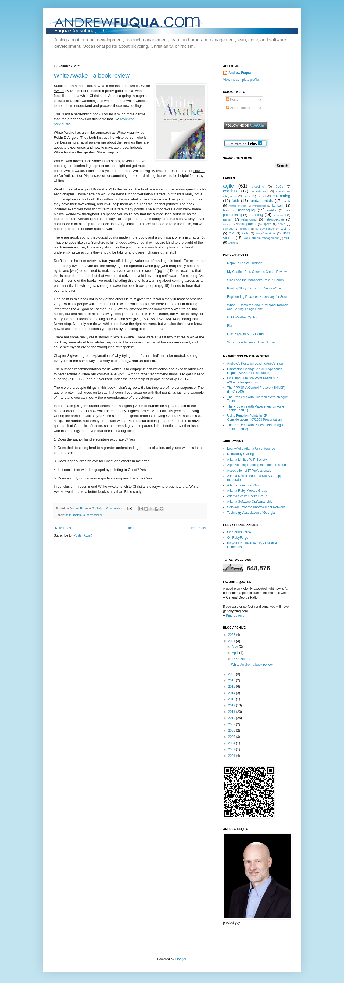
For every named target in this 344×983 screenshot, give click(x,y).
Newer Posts (64, 528)
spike (281, 224)
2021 (232, 641)
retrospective (275, 219)
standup (228, 228)
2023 (232, 635)
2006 (232, 730)
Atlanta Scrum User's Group (247, 496)
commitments (259, 191)
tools (245, 233)
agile (228, 186)
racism (77, 514)
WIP (287, 238)
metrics (272, 210)
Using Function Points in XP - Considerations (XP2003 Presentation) (254, 417)
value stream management (261, 238)
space (267, 224)
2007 (232, 724)
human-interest (237, 205)
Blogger (180, 959)
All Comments (238, 108)
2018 (232, 680)
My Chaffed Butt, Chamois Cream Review (257, 272)
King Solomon (236, 615)
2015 (232, 686)
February (239, 659)
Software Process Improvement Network (256, 507)
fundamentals (261, 201)
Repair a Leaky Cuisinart (244, 263)
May (235, 646)
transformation (265, 233)
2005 (232, 737)
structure (245, 228)
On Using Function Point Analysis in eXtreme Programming (252, 380)
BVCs (279, 186)
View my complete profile (241, 80)
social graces (246, 224)
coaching (231, 191)
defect (262, 196)
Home (131, 528)
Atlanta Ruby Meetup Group (247, 491)
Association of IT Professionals (249, 470)
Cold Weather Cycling (242, 317)
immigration (259, 205)
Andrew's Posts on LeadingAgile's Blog (255, 363)
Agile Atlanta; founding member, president (257, 465)
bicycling (258, 186)
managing (246, 210)
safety (226, 224)
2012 (232, 705)
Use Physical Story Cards (245, 334)
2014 (232, 693)
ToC (231, 233)
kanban (277, 205)
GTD (287, 201)
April (235, 653)
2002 (232, 749)
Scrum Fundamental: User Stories (251, 342)
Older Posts (197, 528)
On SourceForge (239, 532)
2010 (232, 718)
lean (226, 210)
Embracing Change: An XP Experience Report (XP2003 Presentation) (254, 371)
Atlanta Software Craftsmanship (250, 502)
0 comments (114, 508)
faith (68, 514)
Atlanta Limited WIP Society (247, 459)
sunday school (92, 514)
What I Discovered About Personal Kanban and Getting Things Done (257, 307)
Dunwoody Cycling (240, 454)
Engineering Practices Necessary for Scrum (258, 297)
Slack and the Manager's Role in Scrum (255, 280)
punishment (279, 215)
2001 (232, 756)
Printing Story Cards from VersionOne (254, 288)
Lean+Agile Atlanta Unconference (251, 448)
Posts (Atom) (82, 535)
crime (247, 196)
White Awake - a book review (92, 75)
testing (285, 228)
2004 (232, 743)
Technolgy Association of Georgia (251, 513)
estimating (281, 196)
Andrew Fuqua (79, 508)
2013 (232, 699)
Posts (232, 99)
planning (255, 214)
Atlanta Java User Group (244, 485)
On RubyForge (237, 538)
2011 (232, 712)
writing (231, 242)
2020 (232, 674)
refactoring (249, 219)
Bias (230, 326)
